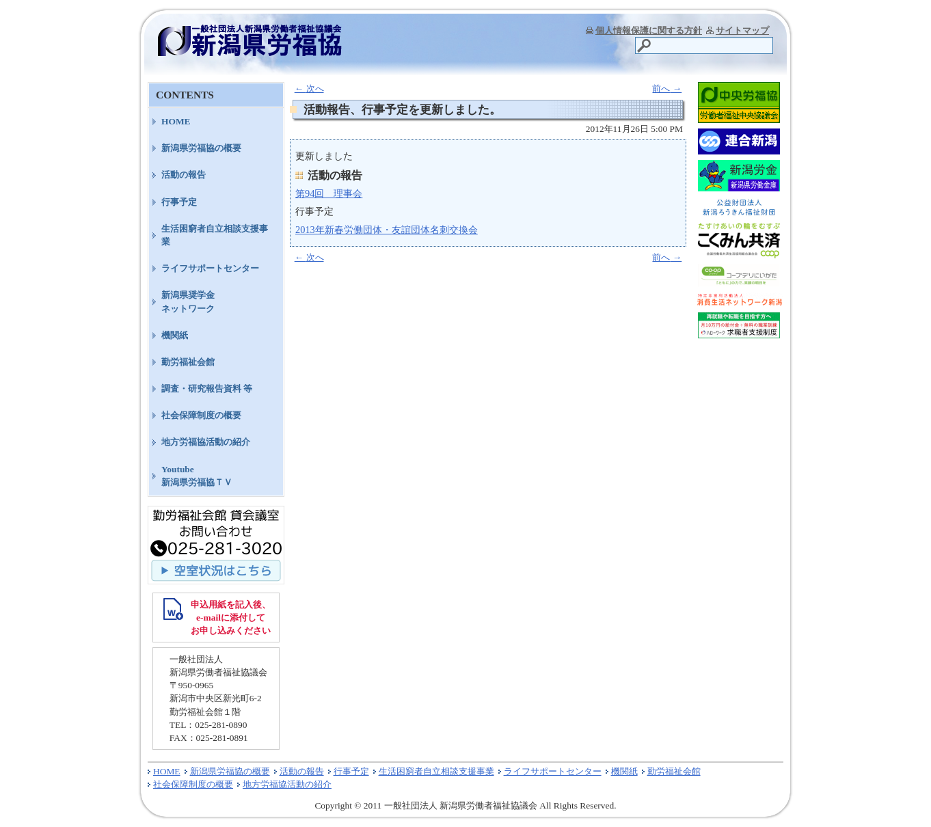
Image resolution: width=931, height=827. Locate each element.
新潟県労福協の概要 (201, 148)
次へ (309, 88)
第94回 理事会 (328, 193)
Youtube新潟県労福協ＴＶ (196, 475)
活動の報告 (183, 175)
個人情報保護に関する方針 (648, 30)
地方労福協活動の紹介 (205, 442)
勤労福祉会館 (188, 362)
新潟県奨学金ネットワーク (188, 301)
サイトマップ (742, 30)
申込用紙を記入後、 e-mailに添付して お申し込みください (231, 617)
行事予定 (179, 202)
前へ (667, 88)
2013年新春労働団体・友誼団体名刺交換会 (386, 229)
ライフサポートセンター (210, 268)
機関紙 (174, 335)
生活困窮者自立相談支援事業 (214, 235)
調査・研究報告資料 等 (206, 388)
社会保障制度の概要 (201, 415)
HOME (176, 121)
